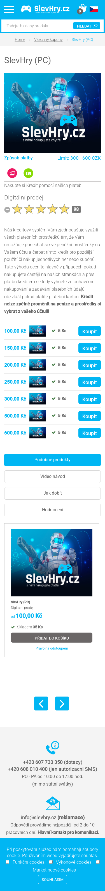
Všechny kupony (48, 39)
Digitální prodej (23, 197)
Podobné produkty (52, 459)
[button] (94, 9)
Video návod (52, 476)
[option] (51, 590)
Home (20, 39)
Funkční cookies (27, 862)
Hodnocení (52, 509)
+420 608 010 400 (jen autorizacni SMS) (52, 769)
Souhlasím (53, 879)
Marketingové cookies (52, 870)
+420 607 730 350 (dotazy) (52, 762)
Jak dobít (52, 493)
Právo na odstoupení (52, 648)
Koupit (89, 331)
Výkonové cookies (72, 862)
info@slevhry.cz (53, 817)
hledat (87, 26)
